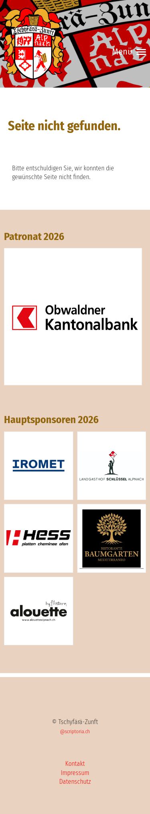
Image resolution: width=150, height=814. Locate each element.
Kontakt (75, 763)
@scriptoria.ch (75, 731)
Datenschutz (75, 781)
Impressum (75, 773)
